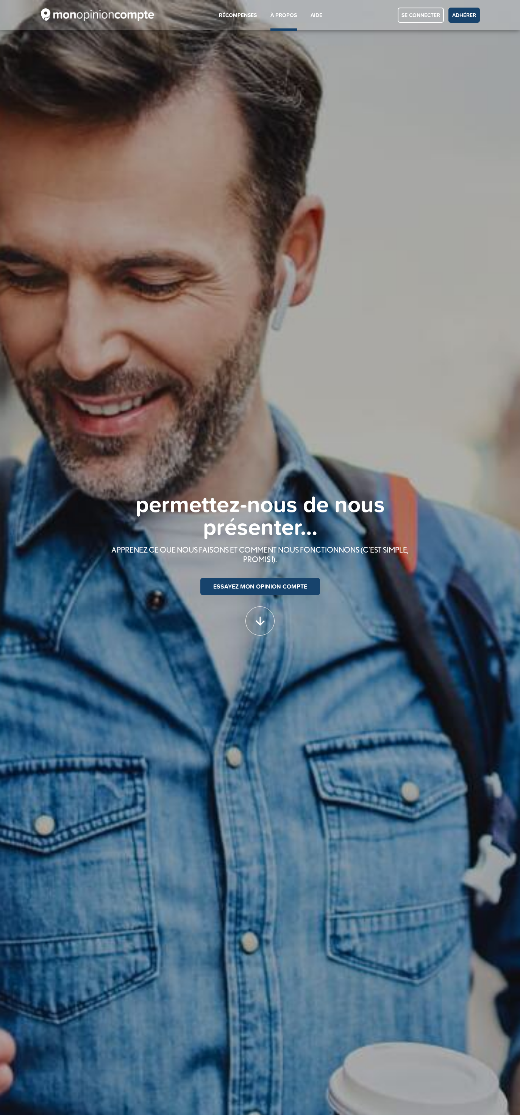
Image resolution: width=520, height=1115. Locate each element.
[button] (260, 617)
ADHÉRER (464, 15)
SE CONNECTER (420, 15)
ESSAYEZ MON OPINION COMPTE (260, 586)
